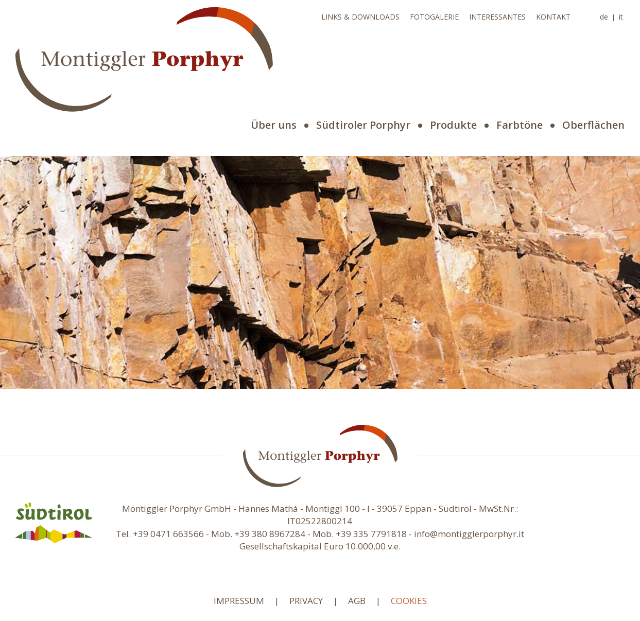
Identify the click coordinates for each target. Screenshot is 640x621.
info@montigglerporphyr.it (469, 534)
